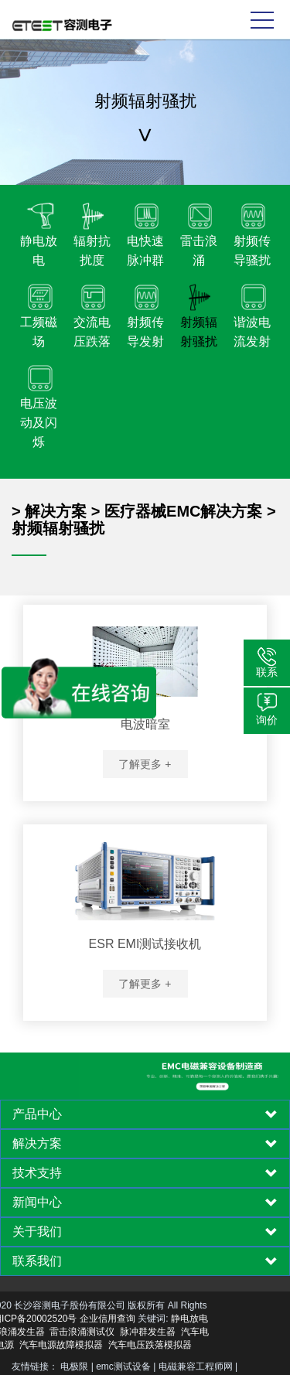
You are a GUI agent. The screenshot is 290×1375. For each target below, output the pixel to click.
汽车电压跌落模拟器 (103, 1344)
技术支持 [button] (145, 1173)
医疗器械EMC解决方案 (183, 511)
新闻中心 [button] (145, 1202)
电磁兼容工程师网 (196, 1366)
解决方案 (56, 511)
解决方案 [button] (145, 1144)
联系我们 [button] (145, 1261)
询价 (267, 720)
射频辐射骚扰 (58, 528)
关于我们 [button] (145, 1232)
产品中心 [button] (145, 1114)
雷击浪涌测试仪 (36, 1331)
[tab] (145, 1114)
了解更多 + (144, 764)
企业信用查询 (62, 1318)
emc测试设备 (123, 1366)
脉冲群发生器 (102, 1331)
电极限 (74, 1366)
